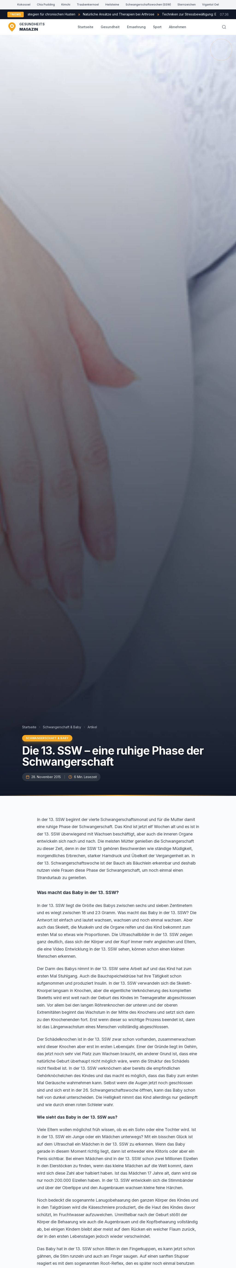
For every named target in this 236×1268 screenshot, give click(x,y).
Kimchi (65, 4)
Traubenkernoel (88, 4)
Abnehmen (177, 27)
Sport (157, 27)
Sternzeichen (186, 4)
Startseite (85, 27)
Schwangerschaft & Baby (62, 727)
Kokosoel (23, 4)
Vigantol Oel (210, 4)
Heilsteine (112, 4)
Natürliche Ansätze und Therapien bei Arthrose (136, 14)
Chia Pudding (46, 4)
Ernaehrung (136, 27)
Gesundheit (110, 27)
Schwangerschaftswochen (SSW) (148, 4)
